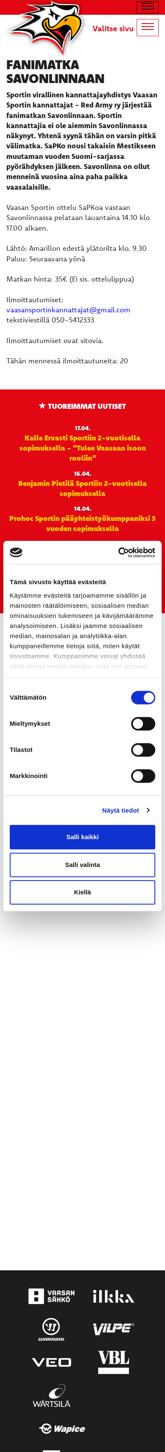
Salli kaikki (82, 836)
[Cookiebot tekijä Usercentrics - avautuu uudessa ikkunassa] (118, 552)
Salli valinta (82, 864)
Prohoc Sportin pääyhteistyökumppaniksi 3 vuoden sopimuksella (82, 523)
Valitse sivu (113, 28)
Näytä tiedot (120, 810)
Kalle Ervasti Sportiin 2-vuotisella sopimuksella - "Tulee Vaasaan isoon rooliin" (82, 448)
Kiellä (82, 892)
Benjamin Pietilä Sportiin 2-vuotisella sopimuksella (82, 488)
